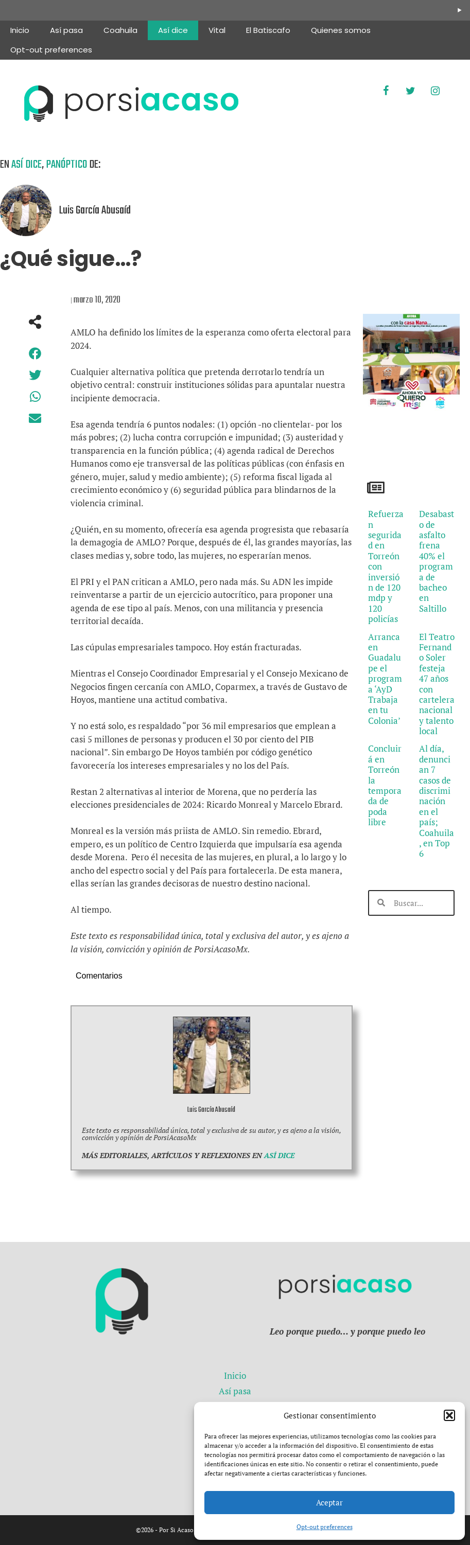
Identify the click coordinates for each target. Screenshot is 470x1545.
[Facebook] (385, 91)
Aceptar (329, 1502)
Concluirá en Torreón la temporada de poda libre (385, 785)
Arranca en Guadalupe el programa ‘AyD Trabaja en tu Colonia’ (385, 678)
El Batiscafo (268, 30)
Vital (216, 30)
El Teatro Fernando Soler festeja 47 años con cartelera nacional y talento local (437, 684)
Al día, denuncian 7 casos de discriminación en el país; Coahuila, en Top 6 (436, 800)
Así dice (173, 30)
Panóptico (66, 164)
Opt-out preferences (325, 1527)
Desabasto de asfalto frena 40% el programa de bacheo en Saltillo (436, 561)
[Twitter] (410, 91)
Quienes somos (341, 30)
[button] (449, 1415)
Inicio (19, 30)
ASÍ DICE (279, 1155)
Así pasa (66, 30)
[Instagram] (435, 91)
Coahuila (120, 30)
